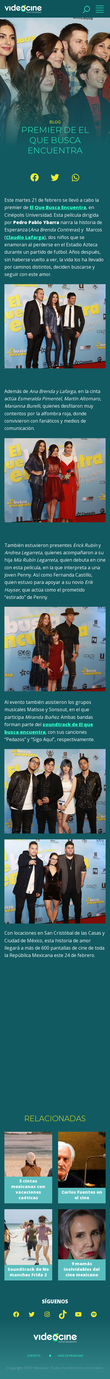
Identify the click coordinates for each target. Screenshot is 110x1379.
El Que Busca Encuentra (58, 207)
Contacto (33, 1356)
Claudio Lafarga (25, 237)
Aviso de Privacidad (70, 1356)
